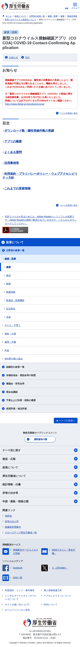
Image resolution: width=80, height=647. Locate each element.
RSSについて (51, 604)
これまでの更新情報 (17, 188)
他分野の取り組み (14, 358)
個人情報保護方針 (53, 590)
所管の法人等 (12, 521)
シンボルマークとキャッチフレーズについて (21, 597)
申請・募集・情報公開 (40, 501)
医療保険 (10, 292)
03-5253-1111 (41, 638)
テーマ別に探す (40, 450)
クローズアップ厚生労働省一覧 (21, 532)
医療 (8, 283)
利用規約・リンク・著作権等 (19, 590)
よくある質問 (13, 152)
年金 (7, 350)
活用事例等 (11, 163)
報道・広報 (40, 459)
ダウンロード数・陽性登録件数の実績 (29, 130)
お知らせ (13, 57)
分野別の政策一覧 (15, 250)
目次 (27, 57)
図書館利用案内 (13, 527)
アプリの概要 (13, 141)
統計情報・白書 (40, 484)
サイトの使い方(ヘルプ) (17, 604)
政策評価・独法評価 (16, 408)
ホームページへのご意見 (17, 610)
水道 (8, 317)
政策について (40, 467)
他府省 (8, 516)
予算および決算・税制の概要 (21, 400)
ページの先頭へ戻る (69, 113)
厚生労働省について (40, 476)
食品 (8, 275)
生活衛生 (10, 308)
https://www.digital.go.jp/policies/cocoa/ (24, 104)
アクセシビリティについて (57, 595)
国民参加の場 (40, 439)
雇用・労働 (10, 342)
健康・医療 (10, 258)
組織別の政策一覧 (15, 367)
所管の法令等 (40, 493)
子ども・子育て (12, 325)
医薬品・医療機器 (15, 300)
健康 (8, 267)
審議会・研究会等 (15, 383)
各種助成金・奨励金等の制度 (21, 375)
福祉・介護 (10, 333)
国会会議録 (12, 392)
